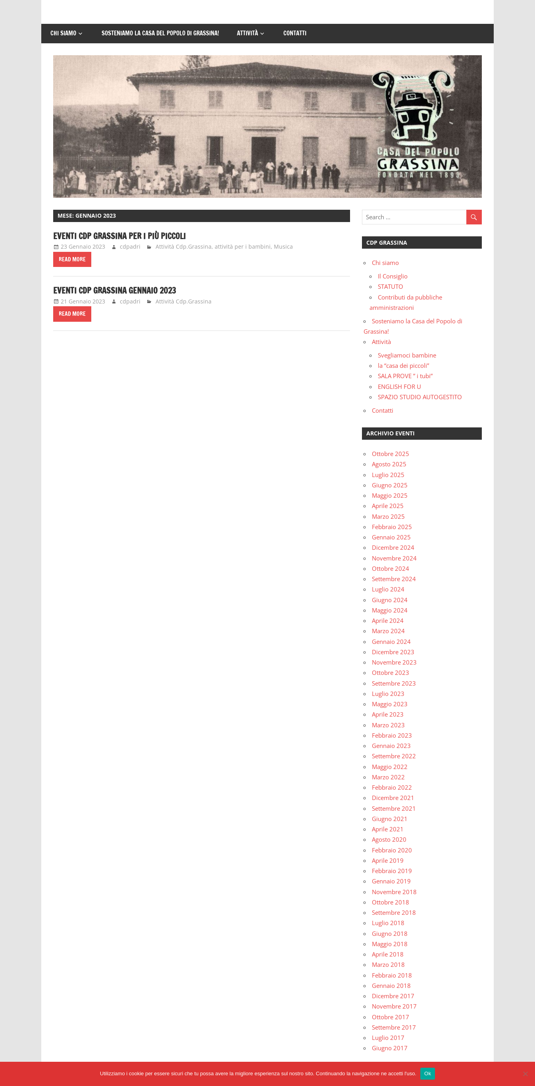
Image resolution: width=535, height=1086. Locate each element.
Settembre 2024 (394, 579)
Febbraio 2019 (392, 871)
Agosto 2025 (389, 464)
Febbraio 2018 (392, 975)
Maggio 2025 (390, 495)
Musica (283, 246)
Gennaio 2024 (391, 641)
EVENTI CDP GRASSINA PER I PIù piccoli (119, 236)
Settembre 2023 (394, 683)
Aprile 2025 (388, 506)
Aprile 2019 (388, 860)
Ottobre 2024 (390, 568)
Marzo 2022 (388, 777)
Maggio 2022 (390, 767)
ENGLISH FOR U (399, 386)
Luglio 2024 (388, 589)
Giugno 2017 (390, 1048)
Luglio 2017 (388, 1038)
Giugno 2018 (390, 933)
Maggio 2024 (390, 610)
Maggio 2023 (390, 704)
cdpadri (130, 246)
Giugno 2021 (390, 819)
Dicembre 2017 (393, 996)
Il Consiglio (393, 276)
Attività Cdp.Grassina (184, 246)
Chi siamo (63, 33)
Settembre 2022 (394, 756)
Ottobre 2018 (390, 902)
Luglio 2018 (388, 923)
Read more (72, 259)
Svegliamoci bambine (407, 355)
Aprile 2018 (388, 954)
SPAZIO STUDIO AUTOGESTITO (420, 397)
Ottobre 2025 (390, 454)
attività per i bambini (243, 246)
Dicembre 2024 (393, 547)
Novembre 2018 (394, 892)
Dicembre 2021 (393, 798)
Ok (427, 1073)
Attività (247, 33)
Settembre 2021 (394, 808)
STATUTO (390, 286)
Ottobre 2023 (390, 672)
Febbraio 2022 (392, 787)
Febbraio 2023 (392, 735)
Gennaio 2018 (391, 985)
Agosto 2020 (389, 839)
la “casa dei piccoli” (403, 365)
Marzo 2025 (388, 516)
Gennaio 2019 (391, 881)
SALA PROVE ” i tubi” (405, 376)
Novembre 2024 (394, 558)
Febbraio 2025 (392, 527)
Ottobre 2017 (390, 1017)
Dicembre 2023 (393, 652)
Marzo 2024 (388, 631)
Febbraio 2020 (392, 850)
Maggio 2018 (390, 944)
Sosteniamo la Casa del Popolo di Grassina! (160, 33)
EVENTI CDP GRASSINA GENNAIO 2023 (114, 290)
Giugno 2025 (390, 485)
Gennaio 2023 (391, 746)
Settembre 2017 (394, 1027)
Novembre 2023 (394, 662)
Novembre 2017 (394, 1006)
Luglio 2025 (388, 475)
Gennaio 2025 (391, 537)
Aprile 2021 (388, 829)
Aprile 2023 (388, 714)
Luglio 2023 (388, 694)
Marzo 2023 (388, 725)
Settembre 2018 (394, 912)
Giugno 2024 (390, 600)
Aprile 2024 (388, 620)
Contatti (294, 33)
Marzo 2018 (388, 964)
